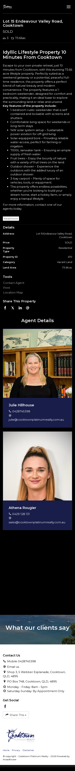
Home (6, 750)
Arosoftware (9, 759)
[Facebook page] (5, 707)
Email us (13, 667)
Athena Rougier (22, 508)
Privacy (16, 750)
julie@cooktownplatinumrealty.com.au (36, 419)
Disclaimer (28, 750)
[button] (36, 287)
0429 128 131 (21, 514)
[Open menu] (68, 7)
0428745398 (21, 411)
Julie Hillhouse (21, 405)
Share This (15, 715)
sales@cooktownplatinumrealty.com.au (37, 522)
